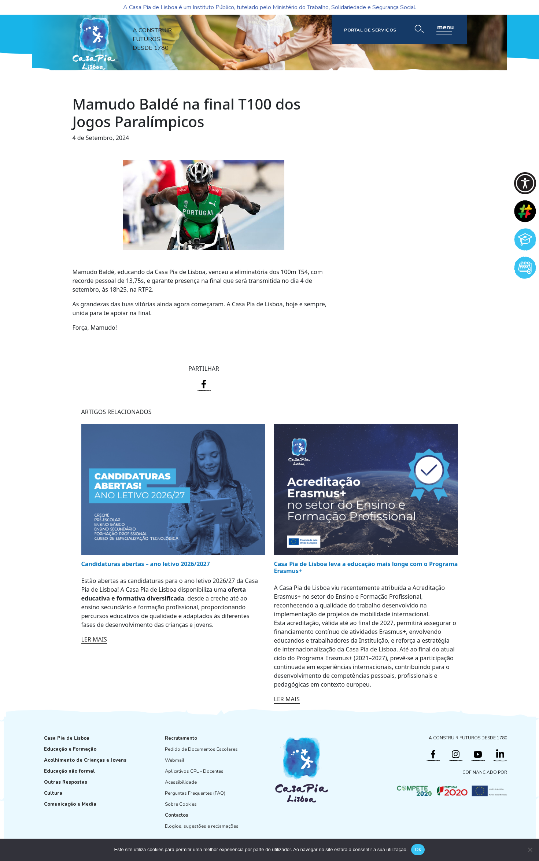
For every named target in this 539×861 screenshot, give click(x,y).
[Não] (530, 849)
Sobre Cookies (181, 804)
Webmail (174, 760)
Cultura (53, 793)
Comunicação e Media (70, 804)
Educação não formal (69, 771)
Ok (418, 849)
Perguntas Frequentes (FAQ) (195, 793)
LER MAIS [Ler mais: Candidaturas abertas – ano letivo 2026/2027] (94, 639)
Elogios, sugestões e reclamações (202, 826)
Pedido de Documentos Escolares (201, 749)
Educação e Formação (70, 749)
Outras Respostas (65, 782)
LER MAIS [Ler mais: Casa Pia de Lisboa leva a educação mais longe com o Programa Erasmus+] (287, 699)
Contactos (176, 815)
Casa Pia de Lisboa (66, 738)
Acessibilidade (181, 782)
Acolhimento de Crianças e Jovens (85, 760)
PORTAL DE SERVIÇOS (370, 30)
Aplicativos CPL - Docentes (194, 771)
